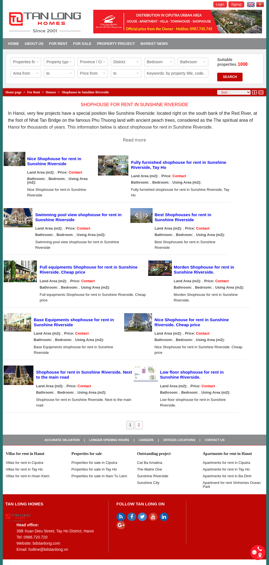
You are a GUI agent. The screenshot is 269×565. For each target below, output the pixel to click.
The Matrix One (149, 469)
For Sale (82, 44)
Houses (51, 92)
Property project (116, 44)
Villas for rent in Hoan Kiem (28, 476)
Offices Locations (179, 440)
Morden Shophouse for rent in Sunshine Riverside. (204, 269)
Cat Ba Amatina (149, 463)
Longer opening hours (109, 440)
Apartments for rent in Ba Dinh (227, 476)
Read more (134, 140)
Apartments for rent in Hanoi (227, 454)
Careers (146, 440)
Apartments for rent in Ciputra (226, 463)
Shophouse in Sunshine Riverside (85, 92)
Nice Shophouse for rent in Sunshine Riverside (54, 161)
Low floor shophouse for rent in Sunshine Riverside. (192, 374)
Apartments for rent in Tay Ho (226, 469)
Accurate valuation (62, 440)
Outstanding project (154, 454)
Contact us (214, 440)
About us (34, 44)
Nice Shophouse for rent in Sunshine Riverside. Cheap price (192, 322)
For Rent (58, 44)
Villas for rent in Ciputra (24, 463)
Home (13, 44)
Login (220, 4)
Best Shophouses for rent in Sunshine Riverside (183, 217)
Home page (14, 92)
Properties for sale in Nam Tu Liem (99, 476)
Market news (154, 44)
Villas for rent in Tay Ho (24, 469)
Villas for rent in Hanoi (25, 454)
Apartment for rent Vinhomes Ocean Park (232, 485)
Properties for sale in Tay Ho (94, 469)
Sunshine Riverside (152, 476)
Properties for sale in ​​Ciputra (94, 463)
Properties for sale (86, 454)
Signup (236, 4)
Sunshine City (148, 483)
